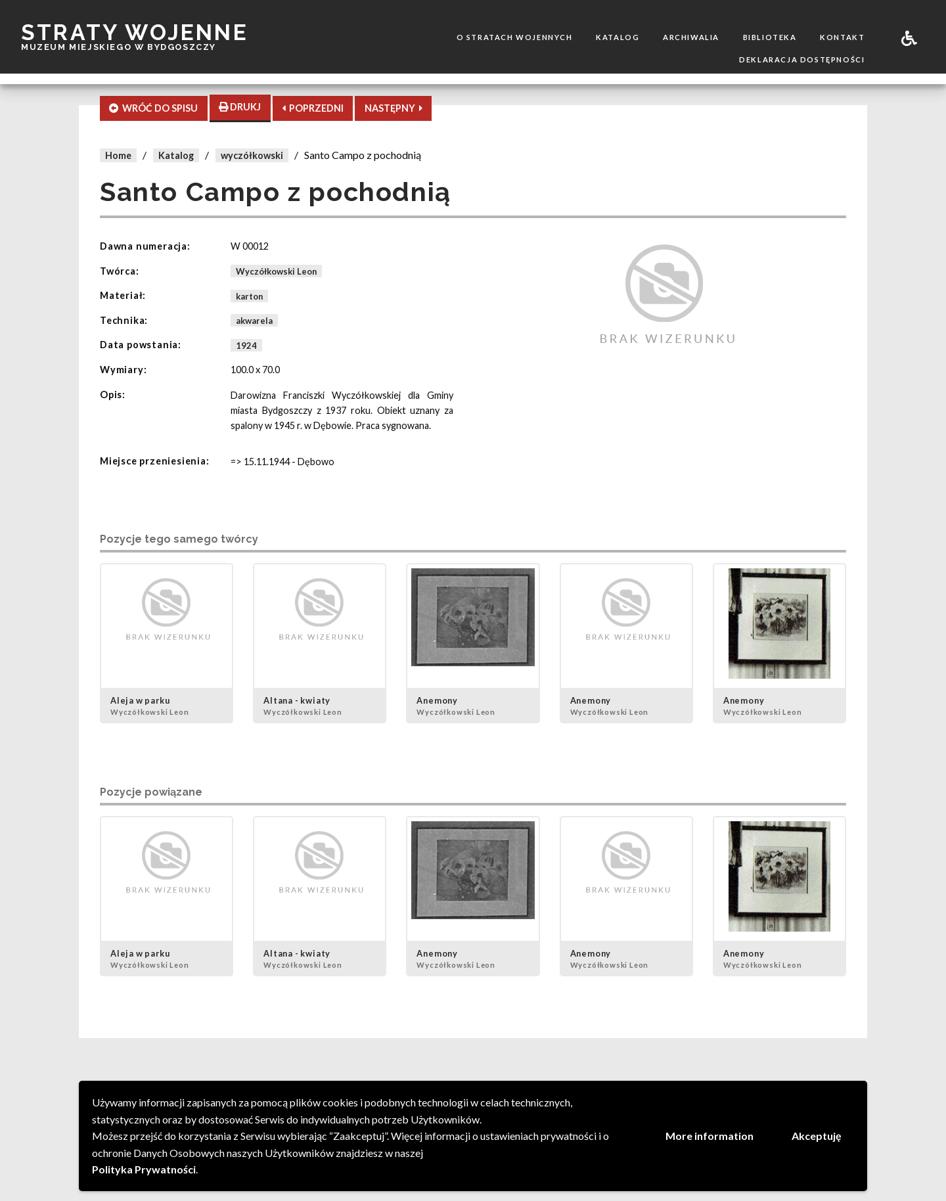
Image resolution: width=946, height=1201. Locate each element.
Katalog (617, 37)
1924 (246, 345)
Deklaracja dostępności (802, 59)
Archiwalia (691, 37)
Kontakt (842, 37)
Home (118, 155)
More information (709, 1135)
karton (249, 295)
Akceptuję (817, 1135)
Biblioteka (770, 37)
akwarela (254, 320)
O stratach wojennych (515, 37)
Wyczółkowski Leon (276, 271)
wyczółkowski (252, 155)
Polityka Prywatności (144, 1169)
